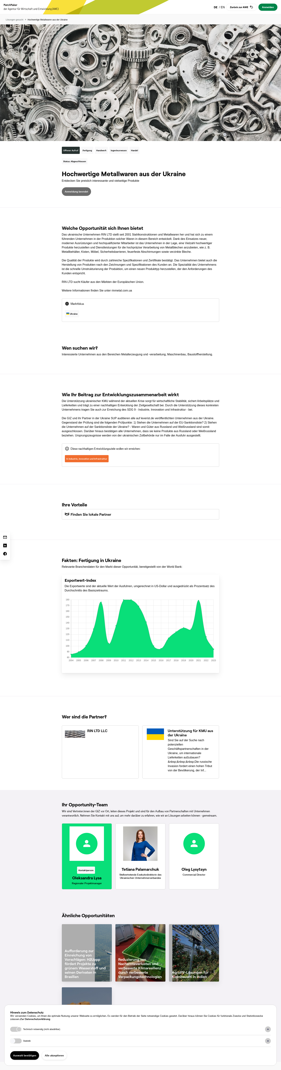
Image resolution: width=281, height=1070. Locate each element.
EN (223, 7)
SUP (114, 418)
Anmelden (268, 7)
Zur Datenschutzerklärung (35, 1018)
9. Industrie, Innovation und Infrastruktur (86, 458)
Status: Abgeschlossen (74, 161)
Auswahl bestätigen (24, 1055)
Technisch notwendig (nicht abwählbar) (41, 1029)
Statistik (27, 1041)
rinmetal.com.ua (122, 290)
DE (216, 7)
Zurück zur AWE (241, 7)
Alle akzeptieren (54, 1055)
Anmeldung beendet (76, 191)
